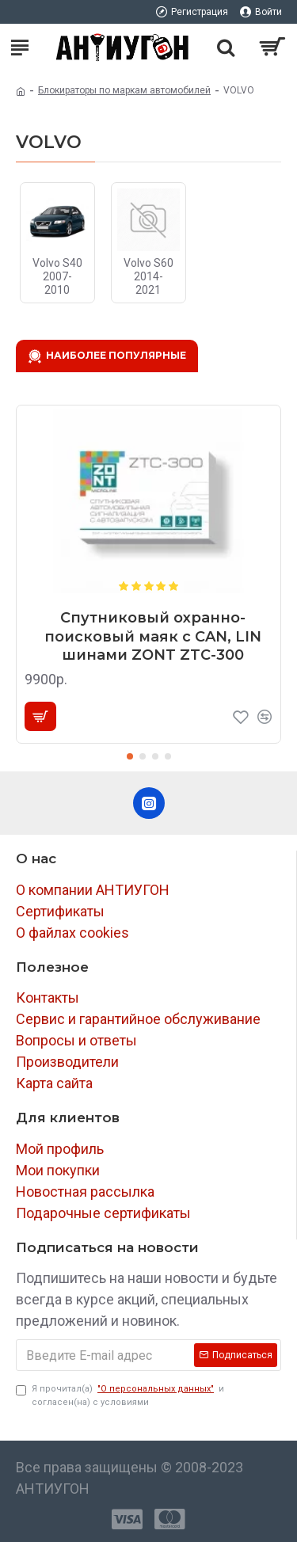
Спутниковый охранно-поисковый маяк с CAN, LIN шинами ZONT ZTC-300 (152, 636)
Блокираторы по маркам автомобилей (124, 90)
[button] (130, 756)
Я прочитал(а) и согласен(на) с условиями (120, 1395)
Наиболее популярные (116, 355)
